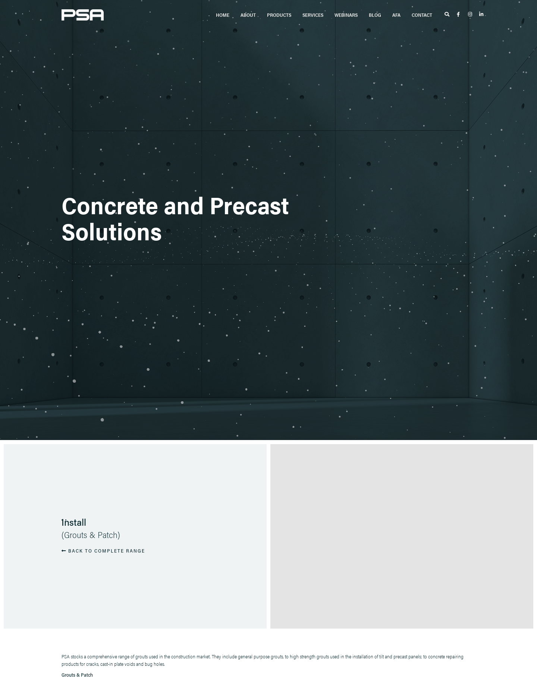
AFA (396, 14)
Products (279, 14)
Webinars (346, 14)
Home (222, 14)
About (248, 14)
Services (312, 14)
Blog (375, 14)
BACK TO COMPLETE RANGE (103, 550)
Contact (422, 14)
